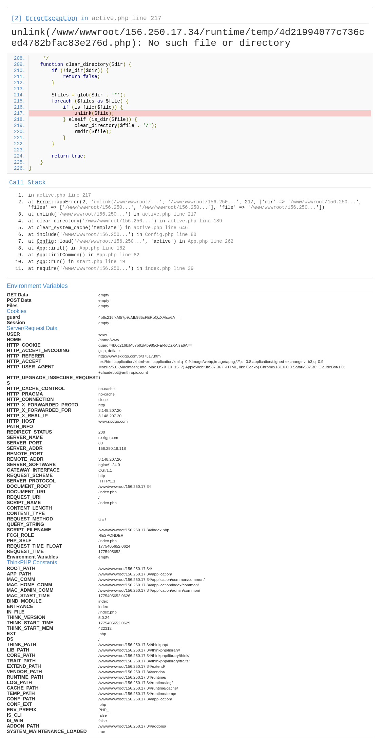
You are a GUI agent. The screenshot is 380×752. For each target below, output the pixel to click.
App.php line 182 (102, 248)
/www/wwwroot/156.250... (203, 202)
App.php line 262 (210, 241)
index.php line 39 (169, 268)
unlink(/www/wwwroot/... (126, 202)
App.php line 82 (118, 255)
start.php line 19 (101, 261)
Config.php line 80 (170, 234)
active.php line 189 (195, 221)
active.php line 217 (127, 18)
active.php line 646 (161, 228)
